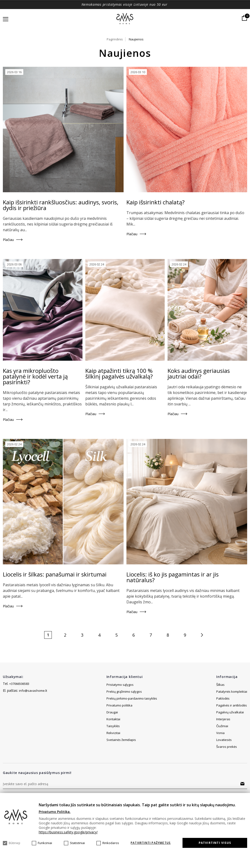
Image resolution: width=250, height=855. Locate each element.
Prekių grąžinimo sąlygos (124, 691)
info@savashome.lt (33, 690)
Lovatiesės (224, 740)
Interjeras (223, 719)
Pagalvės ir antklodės (231, 705)
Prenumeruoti (242, 784)
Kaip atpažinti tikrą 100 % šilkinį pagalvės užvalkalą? (119, 373)
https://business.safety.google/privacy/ (68, 832)
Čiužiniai (222, 726)
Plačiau (8, 239)
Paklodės (223, 698)
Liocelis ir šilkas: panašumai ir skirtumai (54, 574)
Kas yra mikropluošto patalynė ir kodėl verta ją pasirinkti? (35, 376)
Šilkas (220, 684)
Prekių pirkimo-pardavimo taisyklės (131, 698)
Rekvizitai (113, 740)
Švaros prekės (226, 747)
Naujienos (136, 39)
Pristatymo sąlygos (120, 684)
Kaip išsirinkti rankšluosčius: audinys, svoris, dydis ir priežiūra (60, 205)
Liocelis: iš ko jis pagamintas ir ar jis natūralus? (172, 577)
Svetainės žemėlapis (121, 712)
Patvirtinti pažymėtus (151, 843)
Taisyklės (113, 733)
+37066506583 (19, 684)
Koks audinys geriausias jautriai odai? (199, 373)
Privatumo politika (119, 705)
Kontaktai (113, 726)
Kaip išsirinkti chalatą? (155, 202)
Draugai (112, 719)
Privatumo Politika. (55, 811)
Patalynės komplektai (231, 691)
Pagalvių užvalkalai (230, 712)
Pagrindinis (115, 39)
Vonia (220, 733)
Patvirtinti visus (215, 843)
